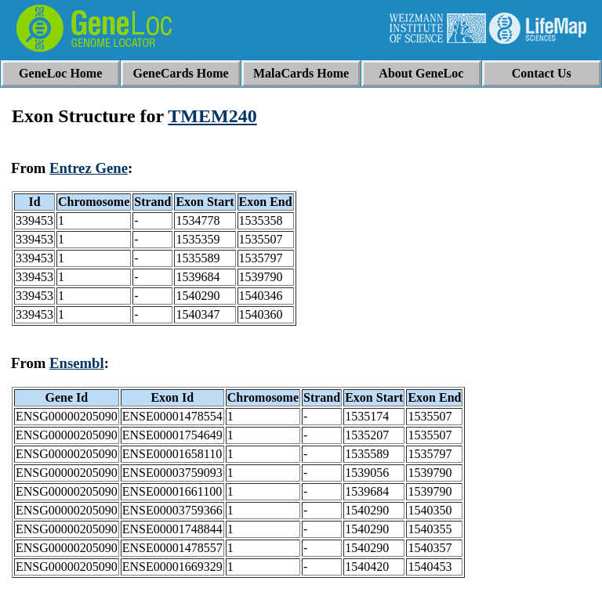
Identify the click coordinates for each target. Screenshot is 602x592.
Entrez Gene (88, 168)
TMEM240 (212, 116)
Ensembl (76, 363)
